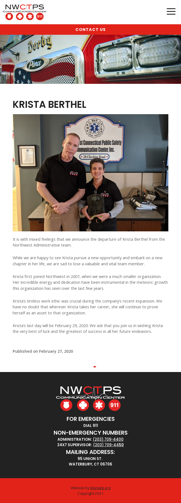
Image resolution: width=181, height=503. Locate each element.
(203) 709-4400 (108, 439)
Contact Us (90, 29)
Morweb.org (100, 487)
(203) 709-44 (106, 445)
